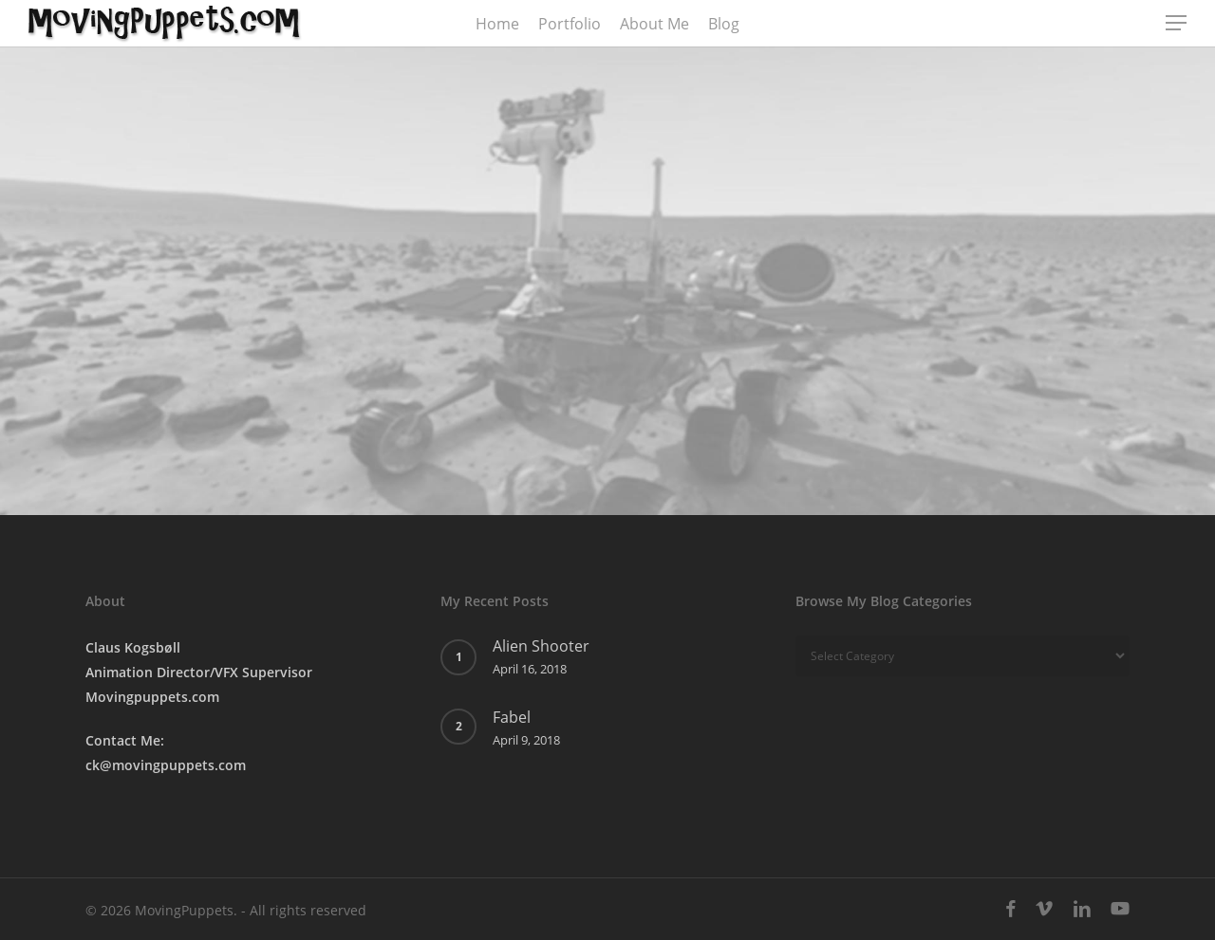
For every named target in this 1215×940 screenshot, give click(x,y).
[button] (1177, 23)
